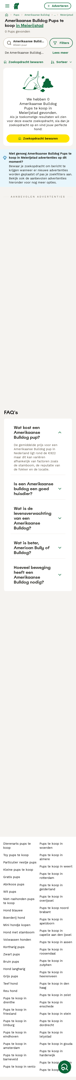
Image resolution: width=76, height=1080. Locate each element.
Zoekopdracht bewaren (23, 62)
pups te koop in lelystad (51, 1034)
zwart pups (11, 954)
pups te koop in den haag (54, 985)
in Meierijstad (29, 25)
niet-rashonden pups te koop (18, 901)
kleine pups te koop (18, 870)
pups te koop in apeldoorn (51, 921)
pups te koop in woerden (51, 846)
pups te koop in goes (55, 1070)
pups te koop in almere (51, 857)
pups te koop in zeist (55, 995)
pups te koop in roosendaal (51, 951)
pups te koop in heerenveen (51, 974)
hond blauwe (13, 910)
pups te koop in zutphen (51, 963)
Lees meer (60, 53)
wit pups (9, 891)
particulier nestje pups (19, 862)
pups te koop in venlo (19, 1066)
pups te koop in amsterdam (14, 1046)
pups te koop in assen (56, 942)
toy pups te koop (16, 855)
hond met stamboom (18, 932)
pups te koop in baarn (56, 1062)
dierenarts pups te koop (17, 846)
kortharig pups (14, 947)
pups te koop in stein (55, 1014)
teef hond (10, 983)
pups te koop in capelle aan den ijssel (56, 933)
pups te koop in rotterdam (51, 876)
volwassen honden (17, 939)
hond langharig (14, 969)
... (55, 14)
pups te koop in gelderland (51, 887)
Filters (61, 43)
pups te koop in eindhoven (14, 1034)
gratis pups (11, 877)
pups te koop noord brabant (54, 910)
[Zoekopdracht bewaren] (64, 1066)
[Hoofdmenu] (7, 6)
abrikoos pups (13, 884)
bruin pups (11, 961)
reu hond (10, 991)
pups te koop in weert (56, 866)
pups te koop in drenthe (14, 1000)
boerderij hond (14, 918)
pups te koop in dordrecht (51, 1023)
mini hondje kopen (16, 925)
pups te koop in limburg (14, 1023)
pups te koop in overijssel (51, 898)
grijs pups (10, 976)
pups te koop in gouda (56, 1044)
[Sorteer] (61, 62)
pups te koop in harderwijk (51, 1053)
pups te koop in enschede (51, 1004)
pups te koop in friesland (14, 1012)
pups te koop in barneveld (14, 1057)
